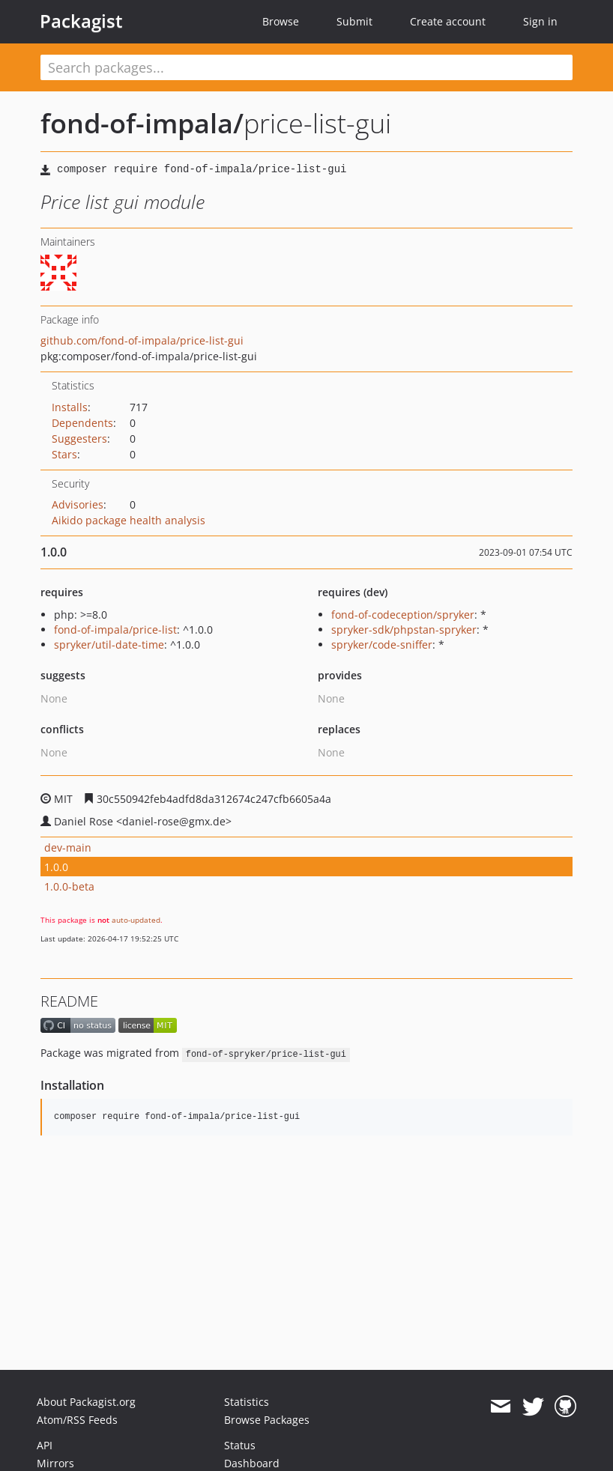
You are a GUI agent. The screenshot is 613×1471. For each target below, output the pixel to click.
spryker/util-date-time (109, 644)
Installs (70, 407)
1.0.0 (56, 867)
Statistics (246, 1402)
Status (240, 1445)
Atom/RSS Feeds (77, 1420)
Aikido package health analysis (128, 520)
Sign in (540, 21)
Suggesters (79, 438)
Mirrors (55, 1463)
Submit (354, 21)
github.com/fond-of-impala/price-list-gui (142, 340)
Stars (64, 454)
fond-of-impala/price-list (115, 629)
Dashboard (252, 1463)
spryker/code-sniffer (381, 644)
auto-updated (136, 920)
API (44, 1445)
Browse (280, 21)
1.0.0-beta (69, 886)
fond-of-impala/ (142, 123)
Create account (448, 21)
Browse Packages (266, 1420)
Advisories (77, 504)
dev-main (67, 847)
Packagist (81, 21)
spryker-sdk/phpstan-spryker (404, 629)
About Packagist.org (86, 1402)
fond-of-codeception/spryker (402, 614)
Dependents (82, 423)
